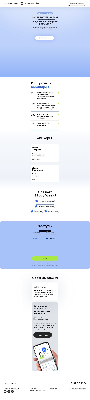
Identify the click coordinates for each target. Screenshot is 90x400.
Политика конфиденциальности (38, 389)
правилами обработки (39, 265)
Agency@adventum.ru (77, 389)
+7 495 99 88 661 (78, 383)
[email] (37, 238)
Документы (54, 389)
